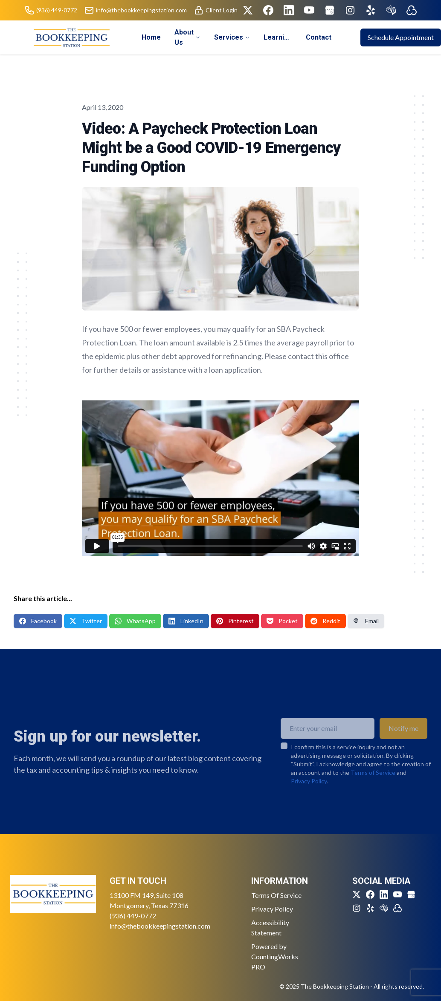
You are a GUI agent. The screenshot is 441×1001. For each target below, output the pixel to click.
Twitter (86, 620)
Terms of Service (373, 786)
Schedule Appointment (401, 37)
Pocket (282, 620)
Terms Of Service (276, 895)
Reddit (325, 620)
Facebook (38, 620)
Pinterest (235, 620)
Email (366, 620)
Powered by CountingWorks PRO (274, 956)
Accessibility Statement (270, 927)
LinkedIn (185, 620)
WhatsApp (135, 620)
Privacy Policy (309, 794)
